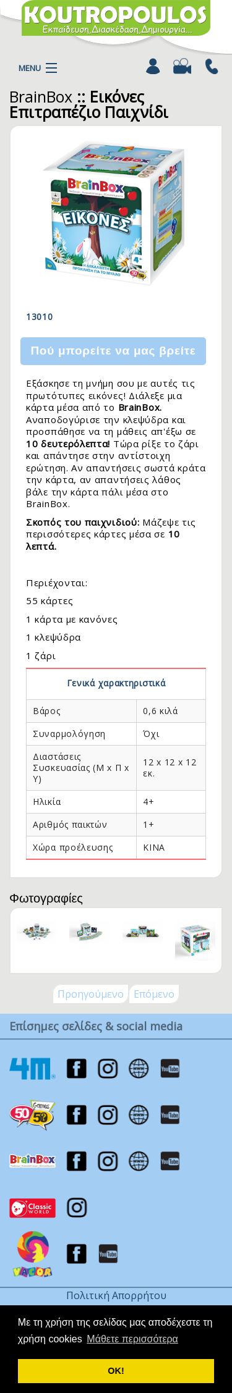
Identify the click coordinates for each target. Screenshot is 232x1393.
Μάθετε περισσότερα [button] (132, 1339)
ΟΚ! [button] (116, 1371)
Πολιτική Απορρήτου (116, 1295)
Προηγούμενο (91, 994)
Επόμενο (154, 994)
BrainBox (40, 96)
